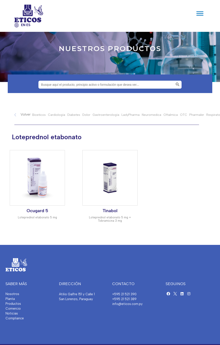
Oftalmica (170, 115)
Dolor (86, 115)
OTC (183, 115)
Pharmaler (196, 115)
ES (28, 25)
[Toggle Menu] (199, 13)
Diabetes (73, 115)
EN (23, 25)
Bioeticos (39, 115)
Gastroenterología (106, 115)
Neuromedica (151, 115)
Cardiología (56, 115)
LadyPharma (130, 115)
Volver (25, 114)
